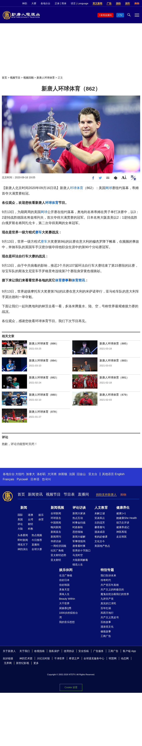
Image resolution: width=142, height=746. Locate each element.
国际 (20, 514)
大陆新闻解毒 (80, 559)
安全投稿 (83, 651)
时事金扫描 (78, 522)
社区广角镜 (57, 550)
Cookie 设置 (71, 686)
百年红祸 (106, 608)
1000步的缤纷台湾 (68, 615)
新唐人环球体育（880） (44, 394)
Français (8, 479)
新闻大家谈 (78, 513)
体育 (41, 519)
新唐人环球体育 (46, 77)
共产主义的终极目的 (112, 589)
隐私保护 (54, 651)
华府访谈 (56, 541)
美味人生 (64, 594)
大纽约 (19, 474)
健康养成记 (122, 527)
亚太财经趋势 (58, 555)
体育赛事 (61, 280)
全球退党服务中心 (94, 658)
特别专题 (107, 570)
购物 (136, 3)
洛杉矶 (41, 474)
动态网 (125, 658)
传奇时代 (106, 580)
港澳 (30, 514)
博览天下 (23, 544)
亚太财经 (56, 559)
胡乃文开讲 (122, 522)
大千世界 (64, 603)
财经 (30, 524)
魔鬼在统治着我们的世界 (115, 594)
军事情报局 (78, 541)
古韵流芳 (99, 522)
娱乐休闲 (65, 570)
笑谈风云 (99, 517)
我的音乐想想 (67, 622)
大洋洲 (52, 474)
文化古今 (99, 541)
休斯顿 (62, 474)
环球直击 (56, 517)
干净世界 (59, 658)
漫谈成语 (99, 531)
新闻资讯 (35, 494)
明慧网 (112, 658)
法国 (72, 474)
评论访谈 (79, 507)
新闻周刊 (56, 536)
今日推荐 (37, 539)
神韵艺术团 (25, 658)
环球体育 (76, 188)
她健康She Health (126, 517)
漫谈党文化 (107, 626)
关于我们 (24, 651)
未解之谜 (99, 513)
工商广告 (106, 636)
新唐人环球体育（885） (114, 343)
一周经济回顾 (58, 545)
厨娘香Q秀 (65, 608)
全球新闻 (56, 513)
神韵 (24, 3)
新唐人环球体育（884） (44, 360)
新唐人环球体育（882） (44, 377)
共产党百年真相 (110, 584)
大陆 (20, 528)
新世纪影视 (22, 663)
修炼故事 (106, 631)
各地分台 (45, 3)
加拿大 (30, 474)
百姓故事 (106, 622)
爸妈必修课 (100, 536)
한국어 (46, 479)
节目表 (69, 494)
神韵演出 (23, 549)
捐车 (127, 3)
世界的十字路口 (81, 550)
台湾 (30, 519)
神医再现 (121, 531)
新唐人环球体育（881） (114, 377)
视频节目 (15, 77)
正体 (57, 3)
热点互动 (77, 517)
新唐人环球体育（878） (44, 411)
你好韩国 (64, 584)
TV (120, 15)
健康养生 (123, 507)
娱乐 (41, 514)
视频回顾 (28, 77)
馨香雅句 (99, 527)
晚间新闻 (56, 527)
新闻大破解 (78, 536)
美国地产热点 (102, 545)
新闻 (23, 507)
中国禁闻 (56, 522)
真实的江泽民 (108, 603)
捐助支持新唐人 (106, 494)
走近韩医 (121, 536)
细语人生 (77, 564)
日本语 (35, 479)
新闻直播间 (106, 15)
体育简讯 (78, 280)
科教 (30, 528)
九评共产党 (107, 598)
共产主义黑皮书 (110, 617)
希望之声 (74, 658)
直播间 (83, 494)
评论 (20, 524)
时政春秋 (77, 527)
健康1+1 (121, 513)
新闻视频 (57, 507)
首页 (4, 77)
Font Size (124, 177)
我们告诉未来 (108, 575)
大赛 (33, 3)
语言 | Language (79, 3)
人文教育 (101, 507)
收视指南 (39, 651)
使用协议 (69, 651)
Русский (22, 479)
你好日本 (64, 580)
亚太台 (92, 474)
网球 (108, 188)
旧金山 (81, 474)
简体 (64, 3)
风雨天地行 (107, 612)
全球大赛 (37, 549)
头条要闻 (23, 535)
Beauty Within (67, 598)
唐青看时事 (78, 545)
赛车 (38, 232)
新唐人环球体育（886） (44, 343)
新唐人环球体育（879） (114, 394)
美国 (20, 519)
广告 (109, 3)
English (119, 474)
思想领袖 (77, 531)
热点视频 (37, 535)
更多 (36, 663)
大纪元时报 (43, 658)
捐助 (118, 3)
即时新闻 (23, 539)
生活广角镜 (65, 575)
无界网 (8, 663)
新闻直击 (56, 531)
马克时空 (77, 555)
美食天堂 (64, 589)
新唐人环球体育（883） (114, 360)
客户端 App (129, 651)
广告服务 (98, 651)
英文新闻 (97, 3)
